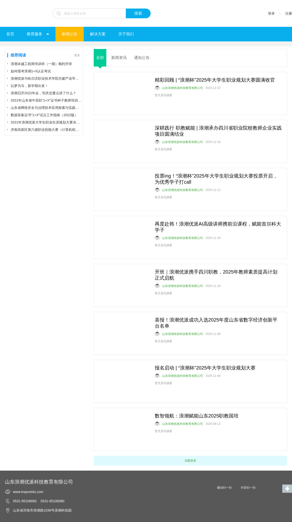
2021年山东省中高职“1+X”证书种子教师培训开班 (46, 100)
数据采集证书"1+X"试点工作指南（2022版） (44, 115)
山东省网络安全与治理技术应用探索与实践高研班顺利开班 (46, 108)
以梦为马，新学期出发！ (29, 86)
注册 (288, 13)
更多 (77, 55)
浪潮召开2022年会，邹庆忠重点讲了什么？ (43, 93)
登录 (271, 13)
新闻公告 (69, 34)
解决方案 (98, 34)
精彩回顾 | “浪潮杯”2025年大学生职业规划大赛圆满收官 (215, 80)
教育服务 (38, 34)
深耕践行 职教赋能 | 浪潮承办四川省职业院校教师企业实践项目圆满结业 (218, 131)
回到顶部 (287, 488)
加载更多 (190, 460)
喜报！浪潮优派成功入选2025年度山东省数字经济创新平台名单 (216, 323)
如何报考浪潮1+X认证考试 (31, 71)
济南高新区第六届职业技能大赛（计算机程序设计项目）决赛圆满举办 (46, 130)
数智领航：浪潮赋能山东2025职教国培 (197, 415)
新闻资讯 (119, 58)
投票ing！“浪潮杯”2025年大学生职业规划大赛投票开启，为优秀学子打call (216, 179)
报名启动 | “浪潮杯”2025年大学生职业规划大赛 (205, 367)
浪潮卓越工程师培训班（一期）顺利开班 (41, 64)
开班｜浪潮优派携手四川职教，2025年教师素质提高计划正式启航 (216, 275)
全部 (100, 58)
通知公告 (142, 58)
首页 (10, 34)
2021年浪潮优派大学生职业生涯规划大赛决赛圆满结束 (46, 122)
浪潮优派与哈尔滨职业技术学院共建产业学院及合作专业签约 (46, 78)
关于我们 (126, 34)
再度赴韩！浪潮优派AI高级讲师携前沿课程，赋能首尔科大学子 (218, 227)
